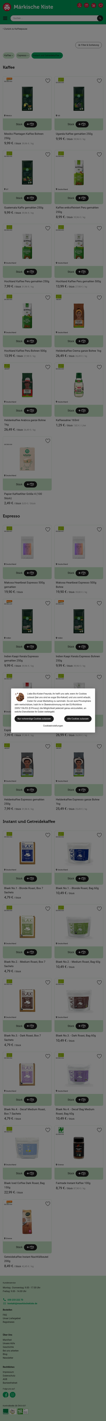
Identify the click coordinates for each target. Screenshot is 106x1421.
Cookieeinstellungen (53, 725)
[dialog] (53, 710)
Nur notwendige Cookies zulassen (34, 718)
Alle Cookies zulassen (78, 718)
